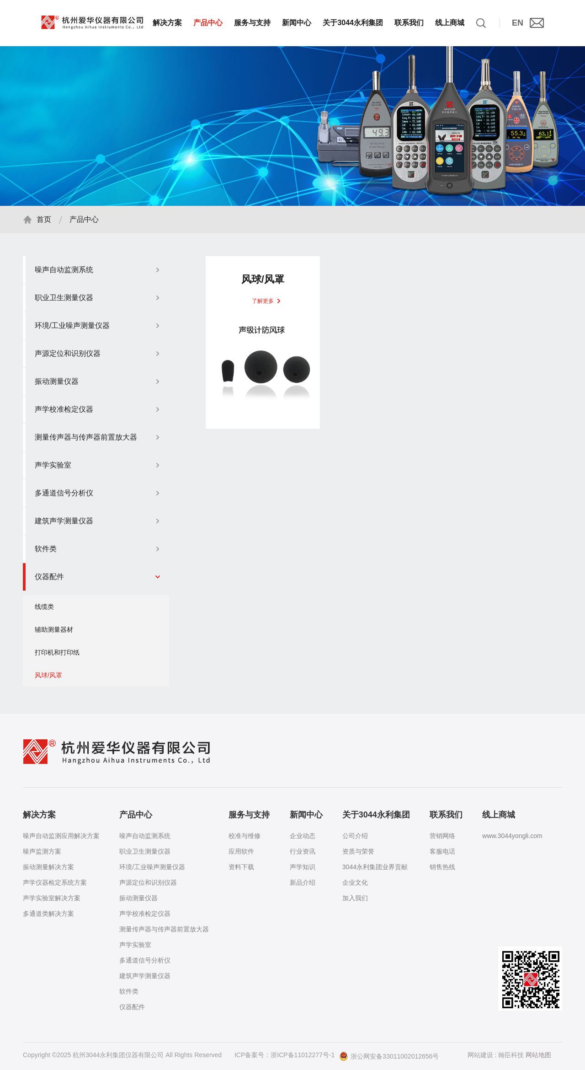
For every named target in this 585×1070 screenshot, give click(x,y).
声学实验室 (135, 944)
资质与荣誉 (358, 851)
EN (517, 22)
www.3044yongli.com (512, 836)
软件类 (128, 991)
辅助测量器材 (54, 633)
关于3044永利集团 (353, 23)
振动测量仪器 (138, 898)
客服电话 (442, 851)
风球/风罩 (48, 679)
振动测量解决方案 (48, 867)
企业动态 (302, 836)
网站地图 (538, 1055)
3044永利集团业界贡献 (375, 867)
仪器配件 (132, 1007)
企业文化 (355, 882)
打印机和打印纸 (57, 656)
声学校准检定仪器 (144, 913)
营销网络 (442, 836)
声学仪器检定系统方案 (55, 882)
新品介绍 (302, 882)
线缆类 (44, 610)
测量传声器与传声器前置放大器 (164, 929)
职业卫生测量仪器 (144, 851)
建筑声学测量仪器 (144, 976)
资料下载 (241, 867)
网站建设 (480, 1055)
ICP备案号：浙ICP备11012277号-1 (284, 1055)
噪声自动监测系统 (144, 836)
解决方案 (167, 23)
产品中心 (208, 23)
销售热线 (442, 867)
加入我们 (355, 898)
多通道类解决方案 (48, 913)
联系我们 (409, 23)
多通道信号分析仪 (144, 960)
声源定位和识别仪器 (148, 882)
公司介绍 (355, 836)
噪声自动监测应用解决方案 (61, 836)
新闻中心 (296, 23)
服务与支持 (252, 23)
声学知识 (302, 867)
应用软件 (241, 851)
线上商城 (449, 23)
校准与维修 (245, 836)
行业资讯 (302, 851)
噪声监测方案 (42, 851)
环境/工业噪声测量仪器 (152, 867)
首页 (44, 223)
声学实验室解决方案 (51, 898)
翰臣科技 (511, 1055)
